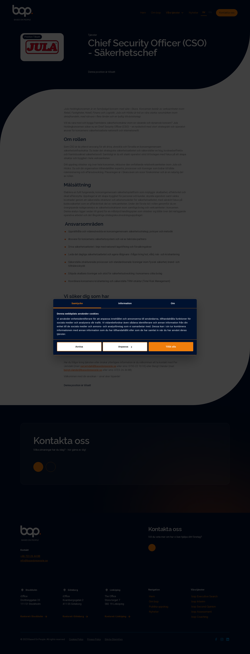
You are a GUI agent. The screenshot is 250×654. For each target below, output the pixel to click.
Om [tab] (173, 303)
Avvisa (79, 346)
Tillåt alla (171, 346)
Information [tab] (125, 303)
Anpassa (125, 346)
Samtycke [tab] (77, 303)
